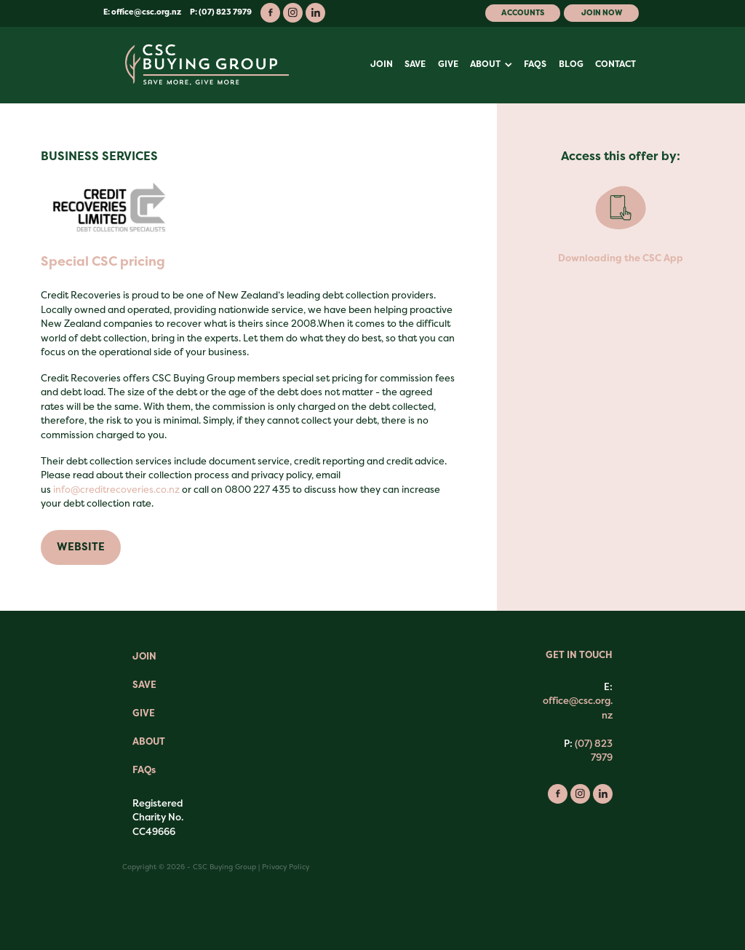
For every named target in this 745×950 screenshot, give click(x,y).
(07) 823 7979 (594, 750)
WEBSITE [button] (81, 547)
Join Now (601, 12)
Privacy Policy (285, 866)
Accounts (522, 12)
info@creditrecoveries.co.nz (116, 489)
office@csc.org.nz (146, 12)
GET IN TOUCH (579, 655)
